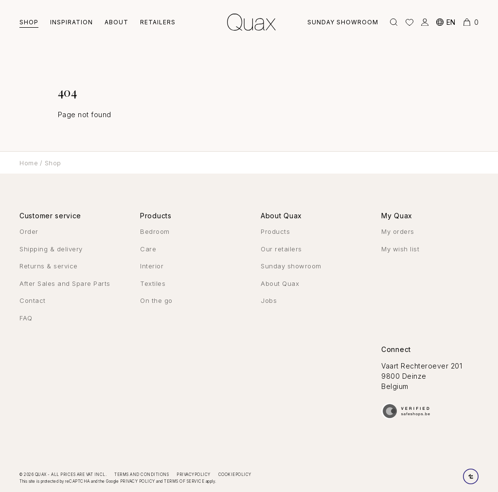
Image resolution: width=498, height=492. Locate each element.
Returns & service (48, 266)
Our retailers (281, 249)
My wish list (400, 249)
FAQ (26, 318)
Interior (151, 266)
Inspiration (71, 22)
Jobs (269, 300)
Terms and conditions (141, 474)
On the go (156, 300)
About (116, 22)
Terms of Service (184, 481)
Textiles (152, 283)
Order (28, 231)
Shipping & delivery (51, 249)
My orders (397, 231)
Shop (28, 22)
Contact (32, 300)
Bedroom (155, 231)
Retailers (158, 22)
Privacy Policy (137, 481)
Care (148, 249)
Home (28, 163)
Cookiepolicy (234, 474)
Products (275, 231)
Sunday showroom (342, 22)
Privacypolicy (194, 474)
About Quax (280, 283)
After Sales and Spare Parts (64, 283)
